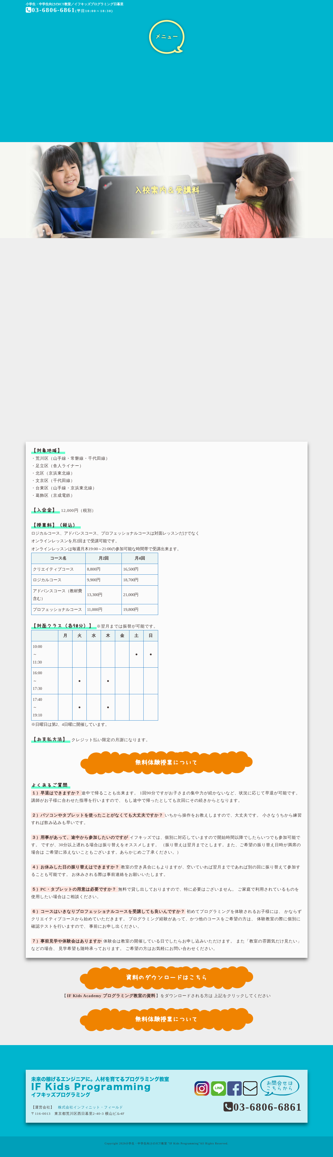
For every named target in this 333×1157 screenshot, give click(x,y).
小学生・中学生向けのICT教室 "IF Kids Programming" (163, 1143)
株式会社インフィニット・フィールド (90, 1107)
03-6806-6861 (51, 9)
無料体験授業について (166, 762)
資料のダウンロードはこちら (166, 977)
